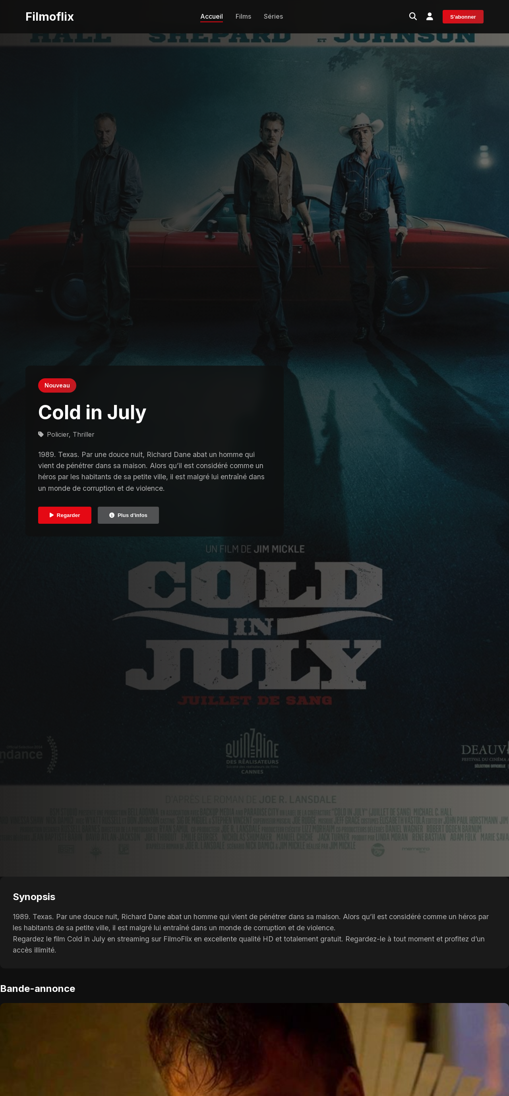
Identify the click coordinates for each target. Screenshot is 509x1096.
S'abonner (463, 17)
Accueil (211, 16)
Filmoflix (49, 16)
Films (243, 16)
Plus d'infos (128, 515)
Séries (273, 16)
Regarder (65, 515)
